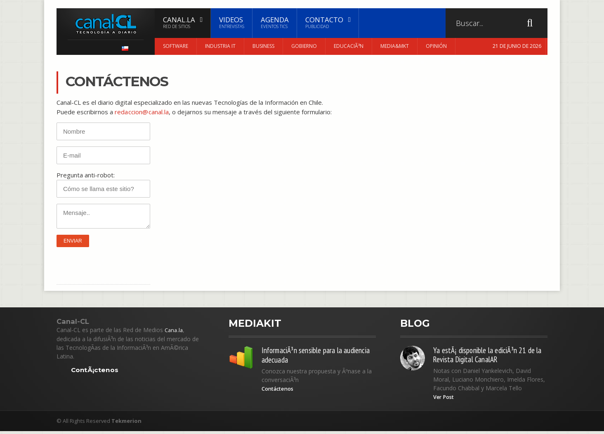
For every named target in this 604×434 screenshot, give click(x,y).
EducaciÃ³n (348, 46)
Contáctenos (280, 391)
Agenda (275, 22)
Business (263, 46)
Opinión (436, 46)
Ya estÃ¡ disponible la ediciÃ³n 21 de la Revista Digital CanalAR (487, 356)
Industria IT (220, 46)
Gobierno (304, 46)
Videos (231, 22)
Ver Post (445, 400)
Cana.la (174, 330)
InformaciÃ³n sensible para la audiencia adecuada (306, 356)
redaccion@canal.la (141, 112)
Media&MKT (394, 46)
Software (175, 46)
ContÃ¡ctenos (95, 369)
